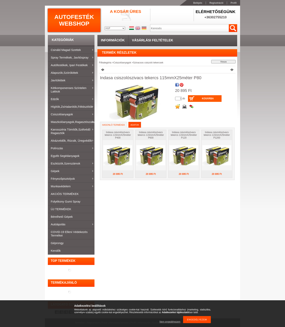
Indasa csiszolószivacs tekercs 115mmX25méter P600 (151, 135)
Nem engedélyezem (169, 321)
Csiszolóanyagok (71, 114)
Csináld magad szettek (71, 50)
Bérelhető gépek (62, 216)
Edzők (71, 99)
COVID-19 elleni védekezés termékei (69, 233)
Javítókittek (71, 81)
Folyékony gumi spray (65, 201)
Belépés (197, 3)
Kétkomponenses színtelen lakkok (71, 89)
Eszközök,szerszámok (71, 164)
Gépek (71, 171)
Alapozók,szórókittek (71, 73)
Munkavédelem (71, 186)
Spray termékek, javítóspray (71, 58)
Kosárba (208, 98)
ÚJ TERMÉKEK (61, 209)
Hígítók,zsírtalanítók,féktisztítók (71, 107)
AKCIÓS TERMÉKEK (65, 193)
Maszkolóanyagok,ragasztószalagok (71, 122)
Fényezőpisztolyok (71, 179)
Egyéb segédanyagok (65, 155)
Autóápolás (71, 225)
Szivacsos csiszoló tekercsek (148, 62)
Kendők (56, 250)
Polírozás (71, 148)
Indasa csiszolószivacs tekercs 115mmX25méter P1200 (217, 135)
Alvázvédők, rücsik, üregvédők (71, 141)
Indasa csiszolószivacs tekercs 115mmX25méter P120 (184, 135)
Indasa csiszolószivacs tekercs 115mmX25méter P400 (118, 135)
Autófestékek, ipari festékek (71, 65)
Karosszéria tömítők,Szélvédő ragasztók (71, 131)
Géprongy (57, 243)
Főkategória (105, 62)
